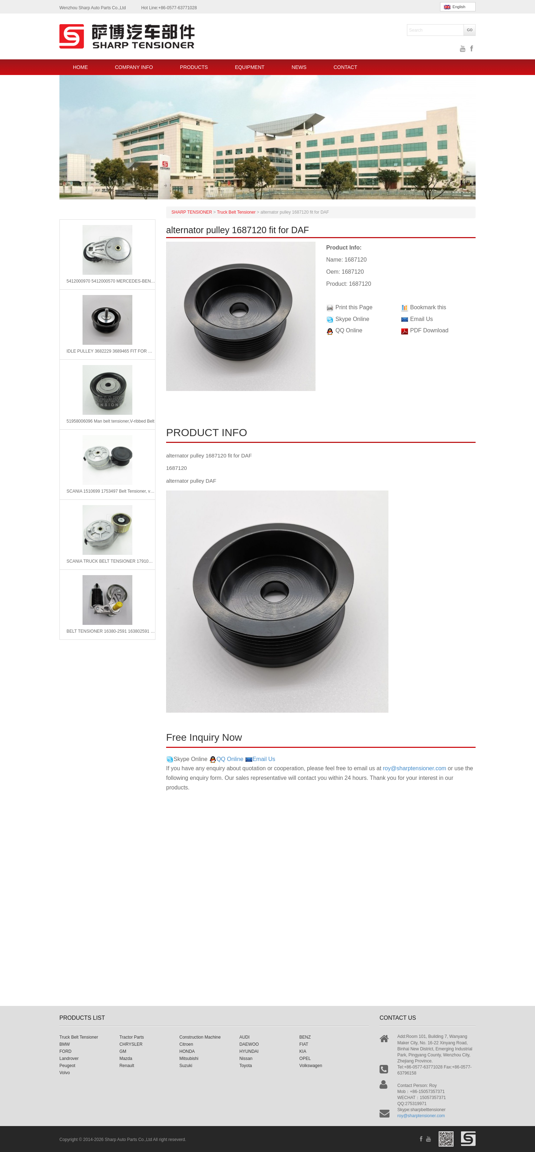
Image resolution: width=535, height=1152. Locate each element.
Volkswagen (311, 1065)
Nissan (246, 1058)
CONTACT (345, 67)
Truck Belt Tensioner (78, 1037)
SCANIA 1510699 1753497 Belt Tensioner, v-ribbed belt (111, 491)
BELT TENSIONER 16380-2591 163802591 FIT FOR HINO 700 (111, 631)
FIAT (304, 1044)
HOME (80, 67)
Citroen (186, 1044)
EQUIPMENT (249, 67)
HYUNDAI (249, 1051)
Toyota (245, 1065)
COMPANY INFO (134, 67)
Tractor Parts (132, 1037)
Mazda (126, 1058)
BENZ (305, 1037)
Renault (127, 1065)
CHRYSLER (131, 1044)
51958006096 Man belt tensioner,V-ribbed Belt (110, 421)
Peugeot (67, 1065)
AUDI (244, 1037)
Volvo (64, 1072)
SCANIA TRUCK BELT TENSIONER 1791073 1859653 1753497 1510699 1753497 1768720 (111, 561)
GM (123, 1051)
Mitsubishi (188, 1058)
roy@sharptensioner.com (414, 768)
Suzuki (185, 1065)
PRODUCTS (194, 67)
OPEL (305, 1058)
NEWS (299, 67)
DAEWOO (249, 1044)
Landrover (69, 1058)
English (454, 7)
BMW (64, 1044)
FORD (65, 1051)
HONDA (187, 1051)
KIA (303, 1051)
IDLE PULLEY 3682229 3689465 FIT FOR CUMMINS (111, 351)
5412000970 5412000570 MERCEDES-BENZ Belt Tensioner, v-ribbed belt (111, 281)
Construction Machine (200, 1037)
